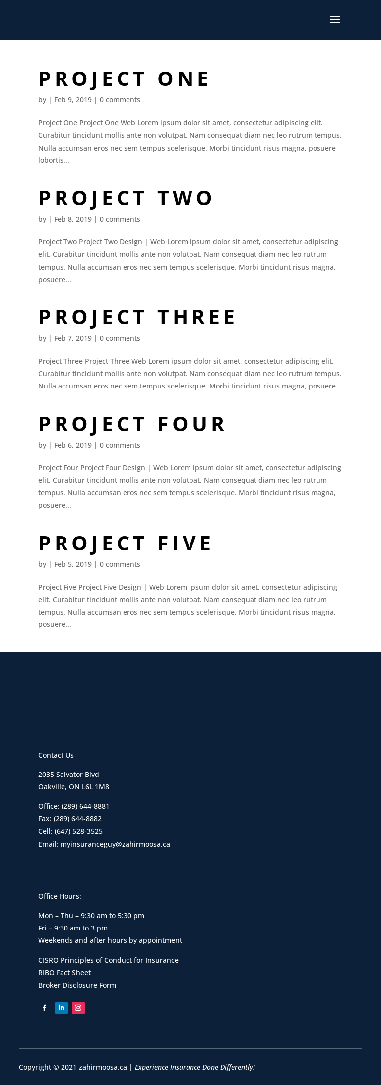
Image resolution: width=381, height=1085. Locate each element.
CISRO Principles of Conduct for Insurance (108, 960)
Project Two (127, 197)
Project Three (138, 316)
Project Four (133, 423)
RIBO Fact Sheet (64, 972)
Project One (125, 78)
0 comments (120, 99)
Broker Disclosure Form (77, 985)
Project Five (126, 542)
